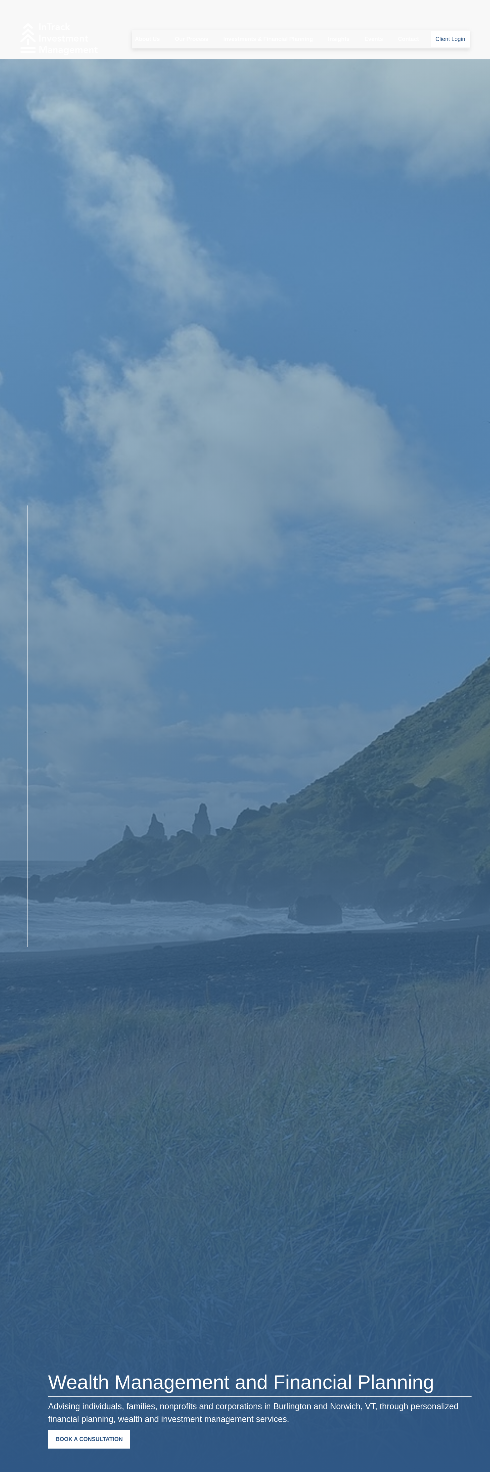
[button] (147, 20)
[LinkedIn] (27, 963)
